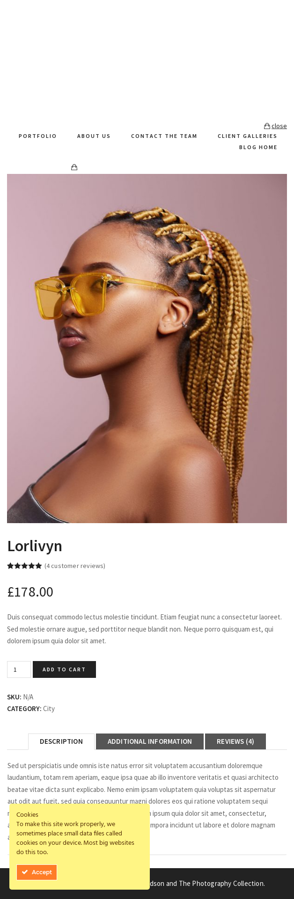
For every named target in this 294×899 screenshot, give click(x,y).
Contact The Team (164, 135)
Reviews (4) (235, 741)
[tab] (61, 742)
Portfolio (38, 135)
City (49, 708)
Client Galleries (248, 135)
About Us (94, 135)
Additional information (150, 741)
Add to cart (64, 669)
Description (61, 741)
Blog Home (258, 147)
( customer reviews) (75, 565)
